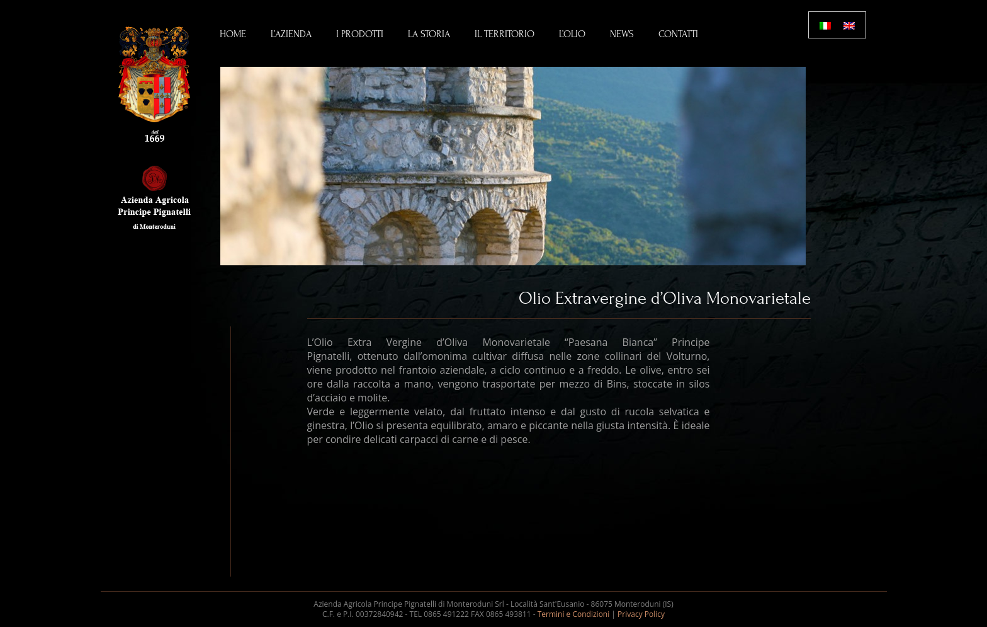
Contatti (678, 34)
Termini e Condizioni (574, 614)
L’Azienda (291, 34)
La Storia (429, 34)
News (622, 34)
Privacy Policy (641, 614)
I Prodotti (359, 34)
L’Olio (572, 34)
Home (233, 34)
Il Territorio (504, 34)
